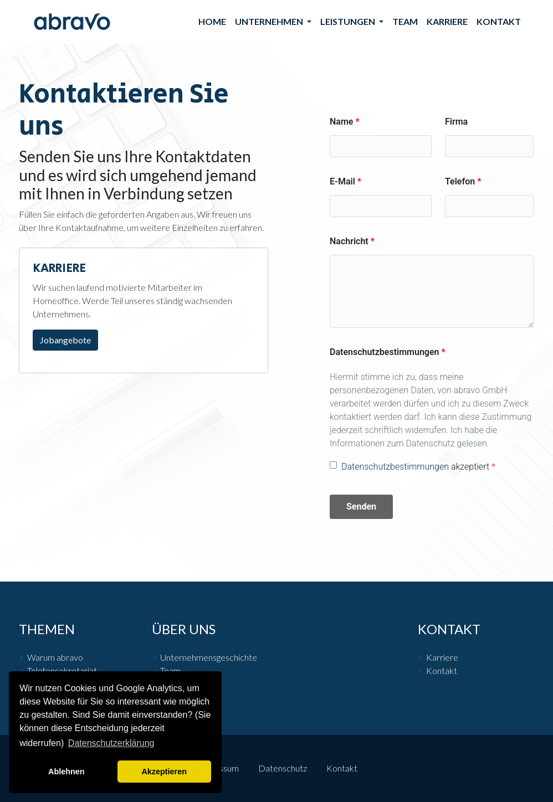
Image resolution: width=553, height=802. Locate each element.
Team (405, 21)
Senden (361, 506)
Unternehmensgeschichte (208, 657)
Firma (456, 121)
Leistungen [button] (348, 21)
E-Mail (342, 181)
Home (212, 21)
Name (341, 121)
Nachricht (349, 241)
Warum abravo (55, 657)
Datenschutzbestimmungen (384, 352)
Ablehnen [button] (66, 771)
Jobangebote (65, 340)
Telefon (460, 181)
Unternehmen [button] (270, 21)
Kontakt (499, 21)
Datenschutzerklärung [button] (111, 743)
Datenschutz (282, 768)
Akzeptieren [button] (164, 771)
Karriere (447, 21)
